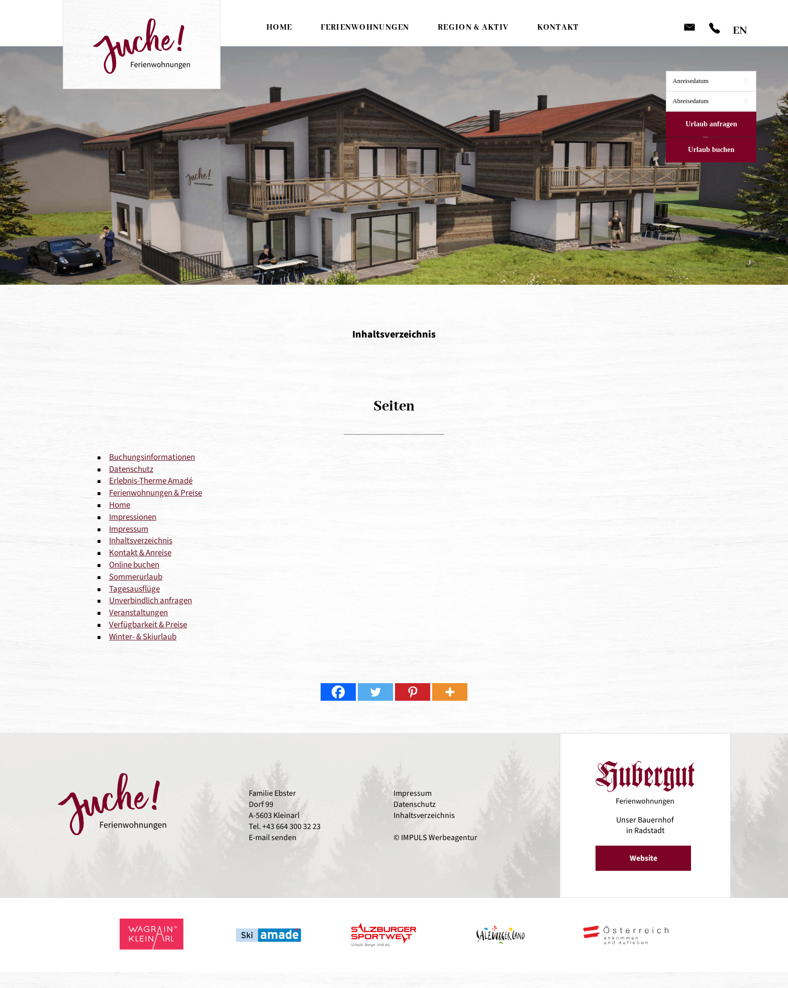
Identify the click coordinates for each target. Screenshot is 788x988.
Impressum (128, 529)
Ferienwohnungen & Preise (155, 493)
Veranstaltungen (138, 613)
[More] (449, 692)
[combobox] (711, 81)
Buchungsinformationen (152, 457)
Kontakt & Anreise (140, 553)
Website (644, 858)
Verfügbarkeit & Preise (148, 625)
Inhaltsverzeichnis (140, 541)
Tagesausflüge (134, 589)
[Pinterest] (412, 692)
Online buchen (134, 565)
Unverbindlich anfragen (150, 601)
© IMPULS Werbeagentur (435, 838)
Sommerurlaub (135, 577)
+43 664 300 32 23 (291, 827)
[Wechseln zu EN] (740, 28)
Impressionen (132, 517)
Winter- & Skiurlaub (142, 637)
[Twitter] (375, 692)
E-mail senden (273, 838)
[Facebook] (338, 692)
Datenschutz (131, 469)
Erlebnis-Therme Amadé (150, 481)
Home (119, 505)
